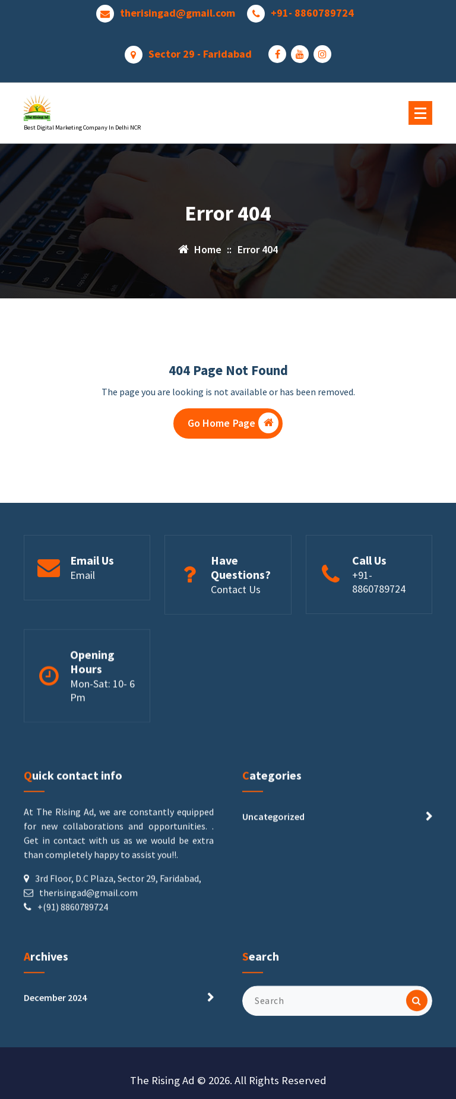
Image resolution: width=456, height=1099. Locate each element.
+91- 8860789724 (312, 10)
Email (82, 616)
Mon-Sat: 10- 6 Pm (102, 739)
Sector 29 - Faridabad (200, 51)
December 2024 (55, 1032)
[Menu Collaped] (420, 113)
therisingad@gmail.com (177, 10)
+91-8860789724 (379, 623)
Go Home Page (233, 425)
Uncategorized (273, 898)
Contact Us (236, 631)
